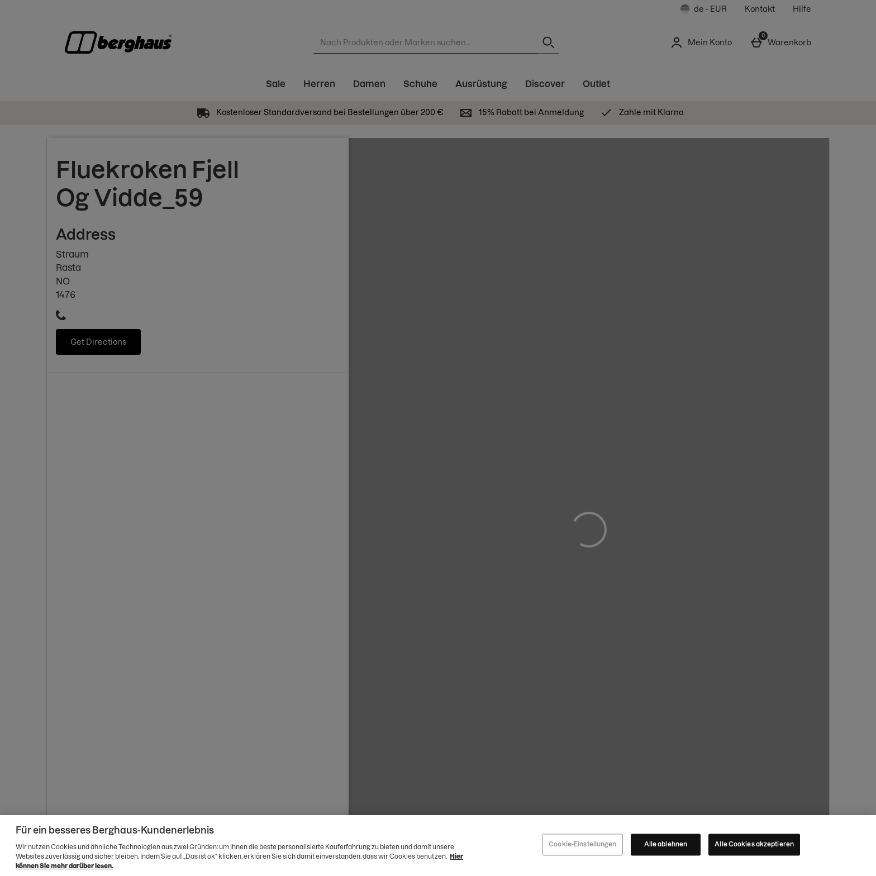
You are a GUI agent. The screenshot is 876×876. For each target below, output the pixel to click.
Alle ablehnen (665, 847)
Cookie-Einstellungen (582, 847)
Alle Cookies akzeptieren (754, 847)
